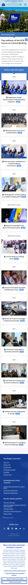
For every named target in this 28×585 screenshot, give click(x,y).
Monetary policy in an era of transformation (15, 132)
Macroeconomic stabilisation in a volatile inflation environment (15, 164)
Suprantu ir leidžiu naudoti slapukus (15, 579)
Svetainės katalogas (9, 517)
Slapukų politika (8, 509)
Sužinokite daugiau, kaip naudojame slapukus (15, 574)
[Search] (13, 4)
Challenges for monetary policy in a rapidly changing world (14, 196)
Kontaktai (6, 472)
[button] (25, 2)
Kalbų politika (8, 514)
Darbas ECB (7, 465)
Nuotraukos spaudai (10, 470)
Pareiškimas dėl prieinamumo (12, 511)
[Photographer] (25, 126)
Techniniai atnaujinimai (10, 490)
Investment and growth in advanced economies (14, 351)
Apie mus (6, 462)
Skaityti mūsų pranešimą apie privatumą (15, 570)
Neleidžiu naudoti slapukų (15, 582)
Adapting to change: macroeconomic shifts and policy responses (14, 100)
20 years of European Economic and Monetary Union (15, 289)
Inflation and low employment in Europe (15, 413)
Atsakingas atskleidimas (11, 493)
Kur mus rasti (7, 475)
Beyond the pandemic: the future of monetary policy (13, 227)
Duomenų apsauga (9, 502)
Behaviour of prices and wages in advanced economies (14, 320)
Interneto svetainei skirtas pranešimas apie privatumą (15, 505)
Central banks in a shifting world (15, 258)
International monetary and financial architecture (14, 382)
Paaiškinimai (7, 467)
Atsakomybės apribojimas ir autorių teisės (14, 487)
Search (20, 4)
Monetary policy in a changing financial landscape (15, 444)
